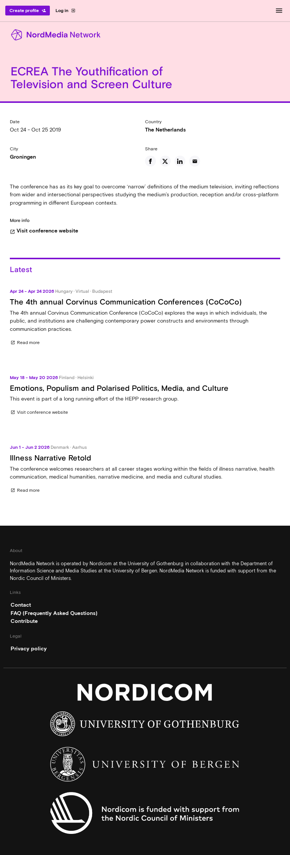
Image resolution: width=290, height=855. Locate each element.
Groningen (23, 157)
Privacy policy (29, 648)
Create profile (27, 10)
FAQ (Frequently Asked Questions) (54, 613)
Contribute (24, 621)
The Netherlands (165, 130)
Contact (21, 605)
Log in (66, 10)
